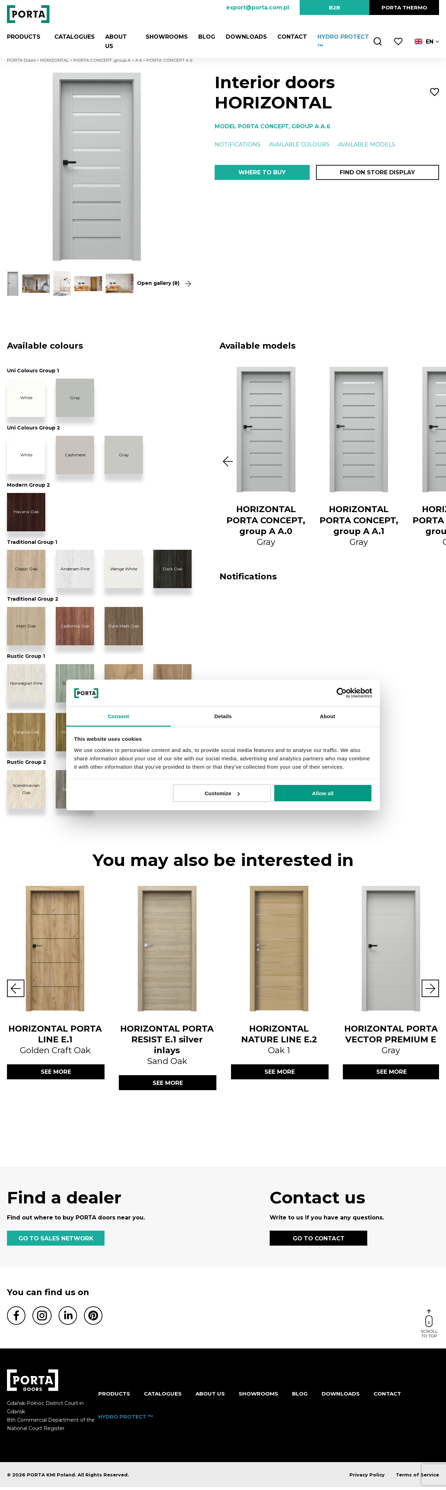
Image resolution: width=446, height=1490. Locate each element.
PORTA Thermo (404, 7)
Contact (289, 36)
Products (23, 36)
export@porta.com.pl (257, 7)
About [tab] (327, 716)
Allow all (323, 793)
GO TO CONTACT (319, 1240)
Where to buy (261, 172)
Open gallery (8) (161, 283)
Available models (366, 144)
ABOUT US (210, 1396)
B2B (334, 7)
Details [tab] (223, 716)
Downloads (243, 36)
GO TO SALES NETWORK (55, 1240)
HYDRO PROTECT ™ (125, 1419)
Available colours (299, 144)
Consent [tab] (118, 716)
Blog (204, 36)
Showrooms (164, 36)
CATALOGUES (71, 36)
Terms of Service (417, 1477)
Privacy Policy (367, 1477)
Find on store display (377, 172)
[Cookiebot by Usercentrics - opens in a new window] (341, 693)
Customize (222, 793)
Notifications (238, 144)
